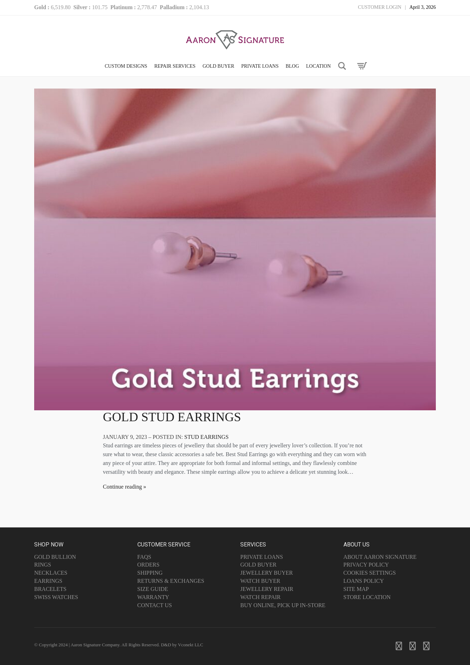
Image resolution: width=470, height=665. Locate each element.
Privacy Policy (366, 565)
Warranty (153, 597)
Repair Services (175, 66)
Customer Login (379, 7)
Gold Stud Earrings (172, 417)
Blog (292, 66)
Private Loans (261, 557)
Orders (148, 565)
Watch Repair (260, 597)
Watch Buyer (260, 581)
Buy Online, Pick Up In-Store (283, 605)
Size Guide (152, 589)
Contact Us (154, 605)
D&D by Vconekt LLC (182, 644)
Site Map (356, 589)
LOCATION (318, 66)
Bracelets (50, 589)
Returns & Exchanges (170, 581)
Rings (42, 565)
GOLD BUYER (218, 66)
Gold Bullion (55, 557)
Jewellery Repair (266, 589)
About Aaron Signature (380, 557)
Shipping (150, 573)
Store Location (367, 597)
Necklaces (50, 573)
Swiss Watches (56, 597)
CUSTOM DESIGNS (126, 66)
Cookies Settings (370, 573)
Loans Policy (364, 581)
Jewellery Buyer (266, 573)
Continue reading (122, 487)
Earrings (48, 581)
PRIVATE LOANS (260, 66)
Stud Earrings (206, 437)
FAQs (144, 557)
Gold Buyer (258, 565)
